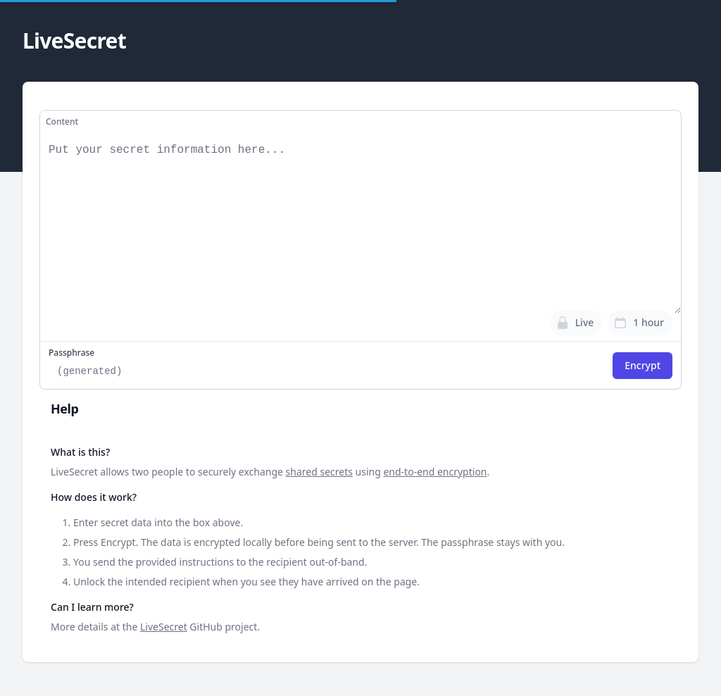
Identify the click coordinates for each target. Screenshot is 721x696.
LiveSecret (163, 626)
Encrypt (642, 365)
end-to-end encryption (435, 471)
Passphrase (71, 353)
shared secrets (319, 471)
